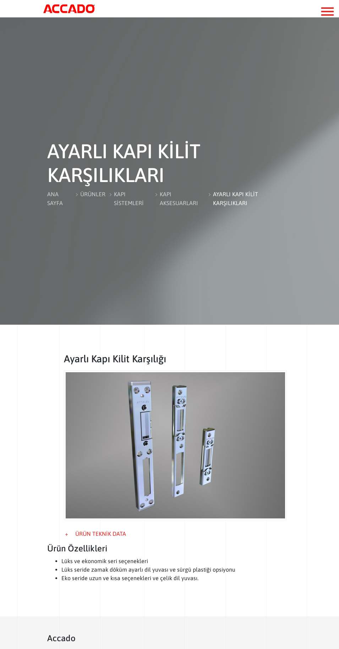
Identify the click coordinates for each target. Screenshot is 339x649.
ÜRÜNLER (92, 194)
